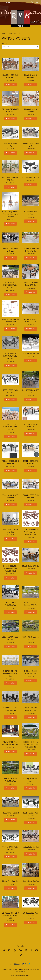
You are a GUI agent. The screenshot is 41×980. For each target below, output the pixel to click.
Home (3, 33)
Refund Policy (25, 975)
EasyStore (21, 972)
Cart (34, 2)
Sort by (4, 43)
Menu (6, 2)
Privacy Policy (15, 975)
